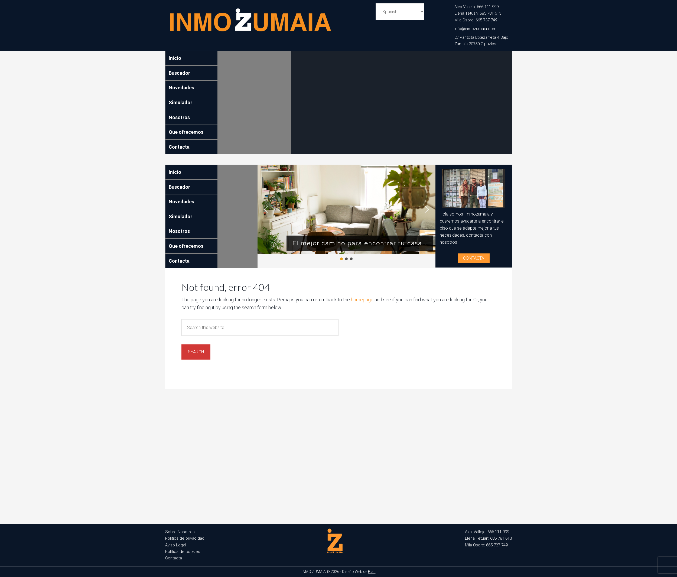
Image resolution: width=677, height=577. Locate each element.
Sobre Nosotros (180, 531)
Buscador (179, 73)
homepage (362, 299)
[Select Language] (400, 11)
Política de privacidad (184, 538)
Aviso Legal (175, 545)
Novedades (181, 87)
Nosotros (179, 117)
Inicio (175, 58)
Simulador (180, 102)
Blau (372, 571)
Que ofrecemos (186, 132)
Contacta (179, 147)
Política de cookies (182, 551)
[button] (266, 209)
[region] (347, 213)
